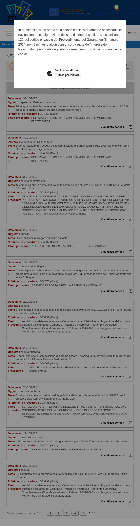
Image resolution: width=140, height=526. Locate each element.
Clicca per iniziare (68, 75)
